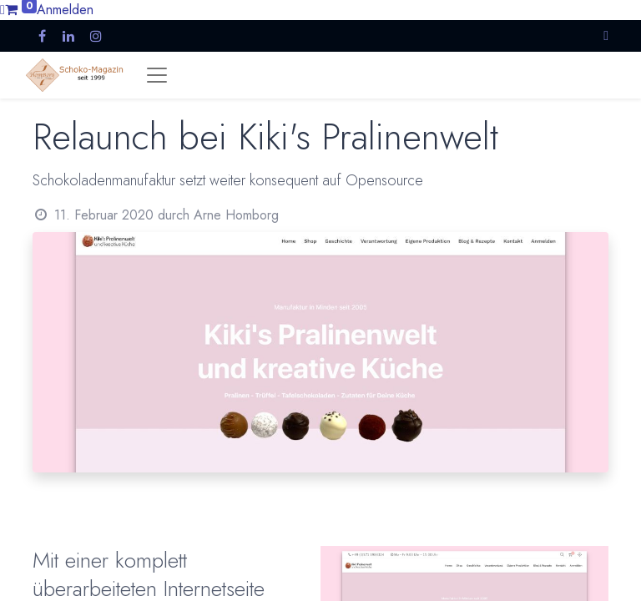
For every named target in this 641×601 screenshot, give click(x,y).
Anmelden (65, 9)
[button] (605, 35)
